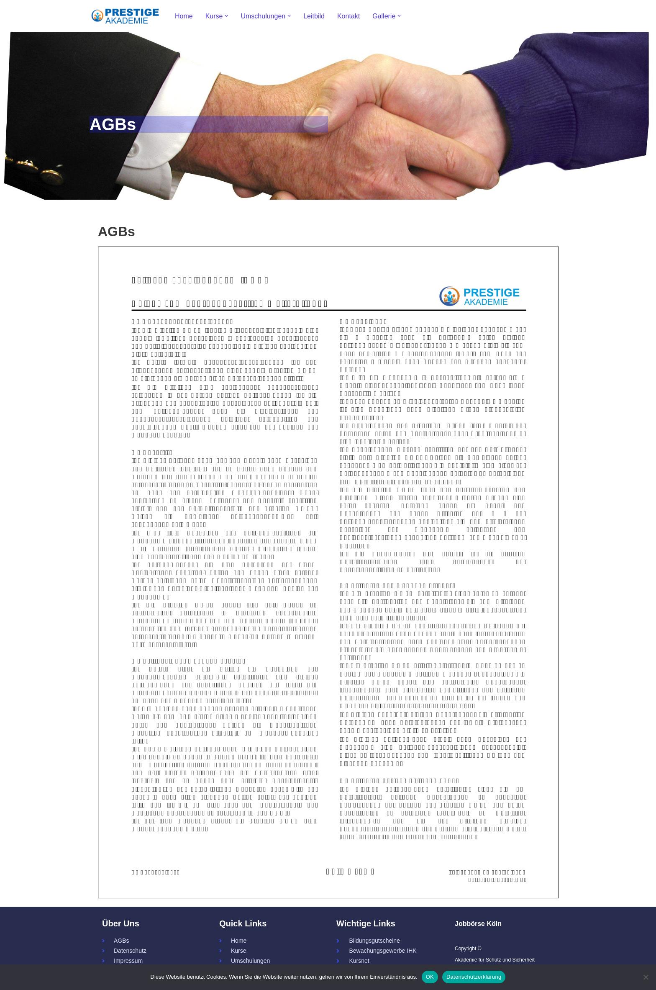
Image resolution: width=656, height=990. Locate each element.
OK (430, 977)
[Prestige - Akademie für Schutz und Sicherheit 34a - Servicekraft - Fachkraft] (125, 16)
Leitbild (314, 16)
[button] (226, 16)
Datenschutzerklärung (473, 977)
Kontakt (348, 16)
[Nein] (645, 977)
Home (184, 16)
